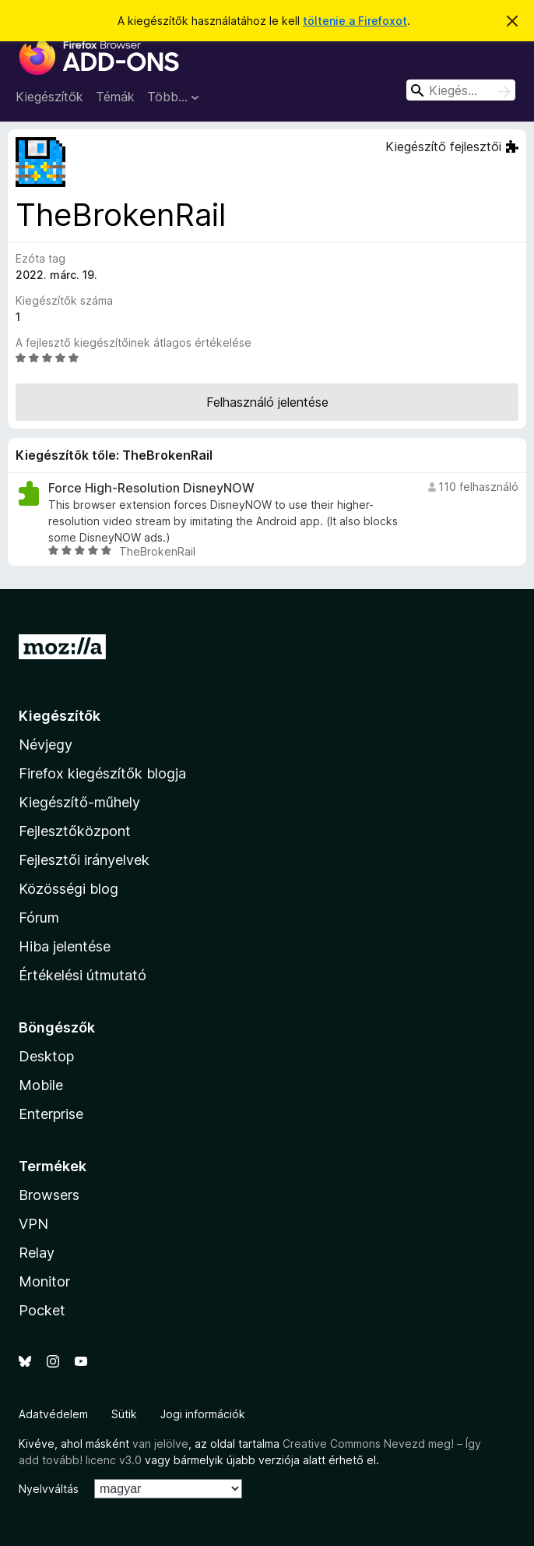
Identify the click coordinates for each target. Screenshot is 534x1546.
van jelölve (160, 1443)
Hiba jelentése (65, 946)
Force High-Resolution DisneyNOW (151, 488)
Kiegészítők (49, 96)
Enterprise (51, 1114)
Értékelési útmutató (82, 975)
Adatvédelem (53, 1414)
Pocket (42, 1310)
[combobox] (460, 90)
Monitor (44, 1281)
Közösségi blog (68, 889)
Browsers (49, 1195)
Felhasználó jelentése (267, 402)
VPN (33, 1224)
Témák (115, 96)
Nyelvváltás (49, 1488)
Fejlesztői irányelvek (84, 860)
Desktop (46, 1056)
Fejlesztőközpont (75, 831)
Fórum (39, 917)
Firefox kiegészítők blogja (102, 773)
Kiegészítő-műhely (79, 802)
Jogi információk (202, 1414)
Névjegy (45, 744)
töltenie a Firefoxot (355, 20)
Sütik (124, 1414)
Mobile (41, 1085)
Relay (36, 1252)
